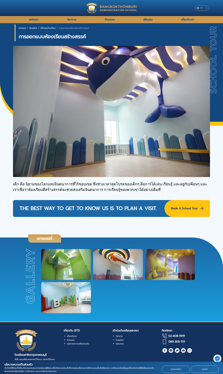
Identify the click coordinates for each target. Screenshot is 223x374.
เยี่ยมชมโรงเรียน (48, 28)
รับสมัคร (33, 28)
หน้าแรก (22, 28)
